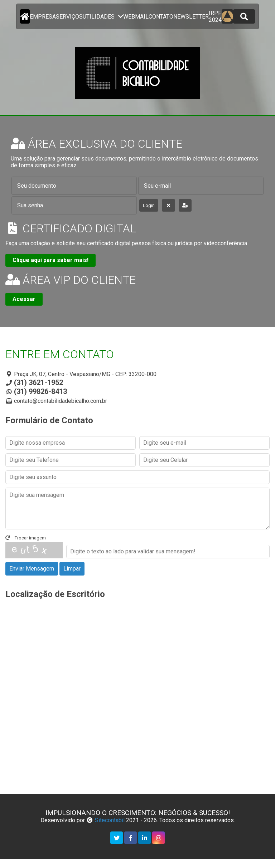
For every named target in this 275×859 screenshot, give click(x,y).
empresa (43, 16)
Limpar (72, 568)
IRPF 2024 (215, 16)
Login (149, 205)
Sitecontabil (110, 820)
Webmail (136, 16)
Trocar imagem (25, 537)
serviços (69, 16)
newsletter (191, 16)
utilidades (103, 16)
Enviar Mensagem (31, 568)
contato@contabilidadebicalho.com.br (60, 401)
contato (161, 16)
